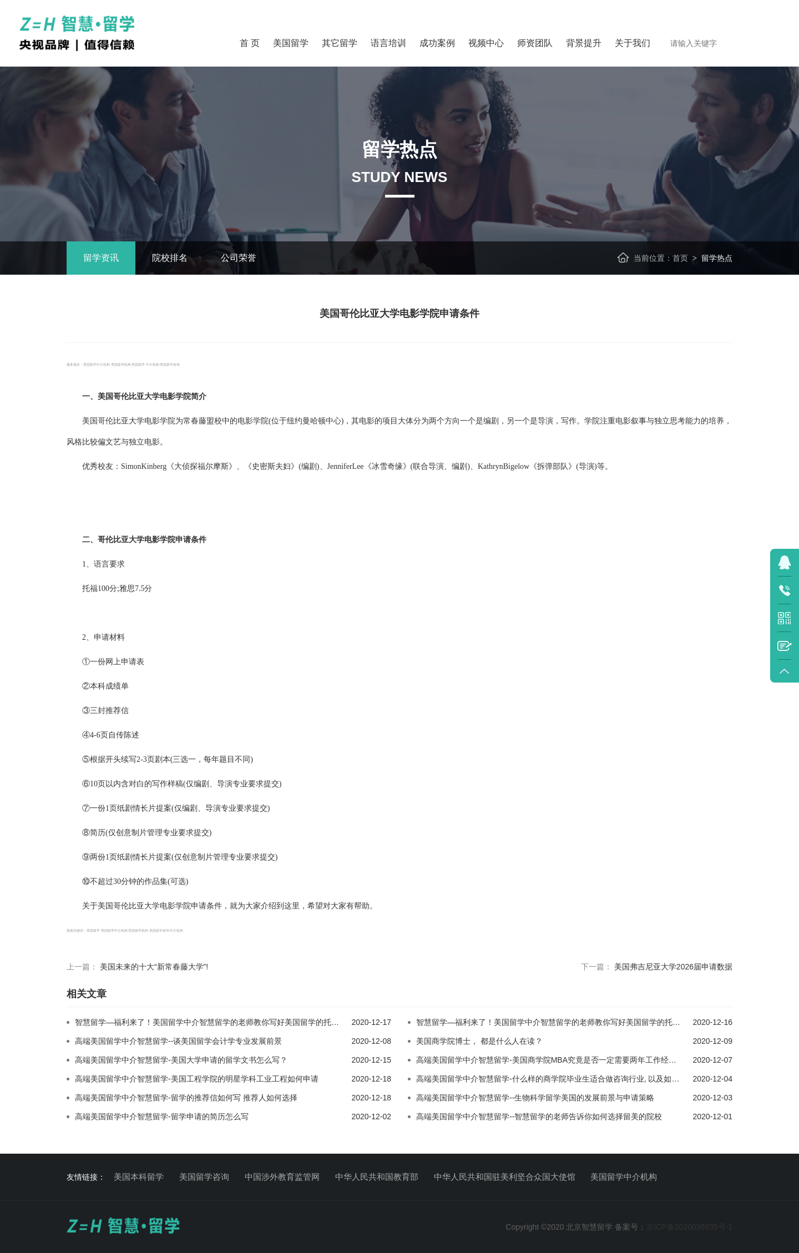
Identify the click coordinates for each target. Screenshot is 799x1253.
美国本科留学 (139, 1176)
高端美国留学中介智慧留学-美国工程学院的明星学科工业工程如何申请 (196, 1078)
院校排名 (170, 257)
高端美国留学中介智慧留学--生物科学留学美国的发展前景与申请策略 (535, 1097)
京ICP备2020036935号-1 (689, 1226)
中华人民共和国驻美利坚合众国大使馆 (504, 1176)
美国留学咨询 (204, 1176)
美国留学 (291, 43)
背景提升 (583, 43)
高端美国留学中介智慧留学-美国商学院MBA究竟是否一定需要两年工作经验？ (550, 1059)
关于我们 (632, 43)
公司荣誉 (238, 257)
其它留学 (339, 43)
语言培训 (388, 43)
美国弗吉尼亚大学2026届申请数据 (673, 966)
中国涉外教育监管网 (282, 1176)
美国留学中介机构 (623, 1176)
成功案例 (437, 43)
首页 (680, 258)
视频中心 (486, 43)
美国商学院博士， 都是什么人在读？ (479, 1041)
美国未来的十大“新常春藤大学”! (154, 966)
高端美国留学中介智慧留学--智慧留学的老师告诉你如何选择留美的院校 (539, 1116)
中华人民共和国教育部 (376, 1176)
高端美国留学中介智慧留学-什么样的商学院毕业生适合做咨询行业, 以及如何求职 (555, 1078)
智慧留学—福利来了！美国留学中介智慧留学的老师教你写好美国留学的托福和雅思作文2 (570, 1022)
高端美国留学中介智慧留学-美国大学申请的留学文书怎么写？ (181, 1059)
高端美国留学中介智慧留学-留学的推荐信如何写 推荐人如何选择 (186, 1097)
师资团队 (535, 43)
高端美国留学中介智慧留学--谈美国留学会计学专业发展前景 (178, 1041)
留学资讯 (101, 257)
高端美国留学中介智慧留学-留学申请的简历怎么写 (162, 1116)
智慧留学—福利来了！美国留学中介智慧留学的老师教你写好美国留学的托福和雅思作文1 (228, 1022)
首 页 (250, 43)
